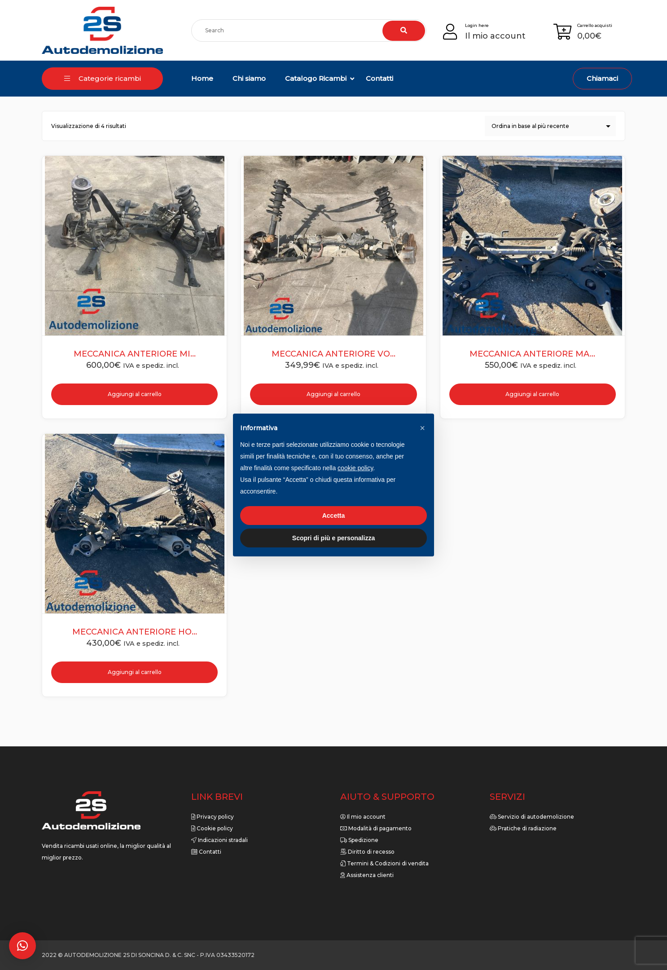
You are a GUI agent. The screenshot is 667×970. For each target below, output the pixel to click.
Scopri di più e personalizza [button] (333, 538)
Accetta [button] (333, 515)
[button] (22, 945)
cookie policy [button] (355, 468)
